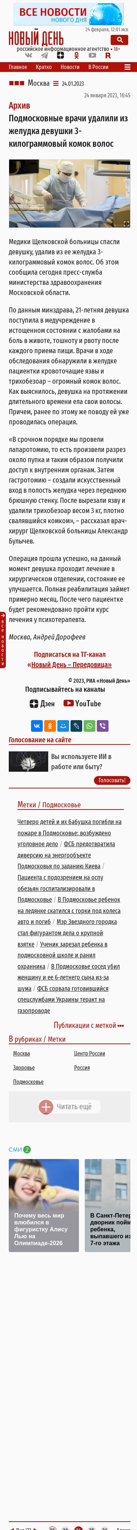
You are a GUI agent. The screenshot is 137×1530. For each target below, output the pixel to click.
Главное (18, 67)
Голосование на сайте (40, 739)
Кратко (44, 67)
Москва (39, 83)
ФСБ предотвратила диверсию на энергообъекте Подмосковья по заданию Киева (66, 855)
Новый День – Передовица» (71, 664)
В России (98, 67)
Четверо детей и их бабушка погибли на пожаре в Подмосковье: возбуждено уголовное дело (70, 833)
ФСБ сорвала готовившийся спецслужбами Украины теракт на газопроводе (63, 1000)
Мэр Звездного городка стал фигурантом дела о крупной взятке (67, 933)
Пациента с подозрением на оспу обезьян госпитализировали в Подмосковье (60, 888)
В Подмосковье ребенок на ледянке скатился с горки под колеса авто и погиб (69, 911)
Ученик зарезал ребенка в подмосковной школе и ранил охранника (62, 955)
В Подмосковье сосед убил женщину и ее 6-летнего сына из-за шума (69, 977)
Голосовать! (112, 780)
